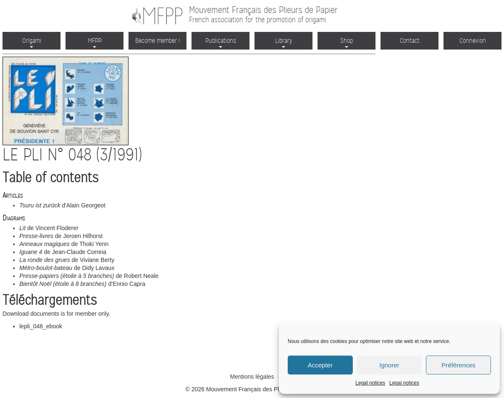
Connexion (472, 41)
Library (283, 42)
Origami (31, 42)
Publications (220, 42)
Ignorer (389, 365)
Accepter (320, 365)
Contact (410, 41)
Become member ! (157, 41)
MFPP (95, 42)
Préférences (458, 365)
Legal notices (370, 383)
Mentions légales (252, 376)
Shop (346, 42)
